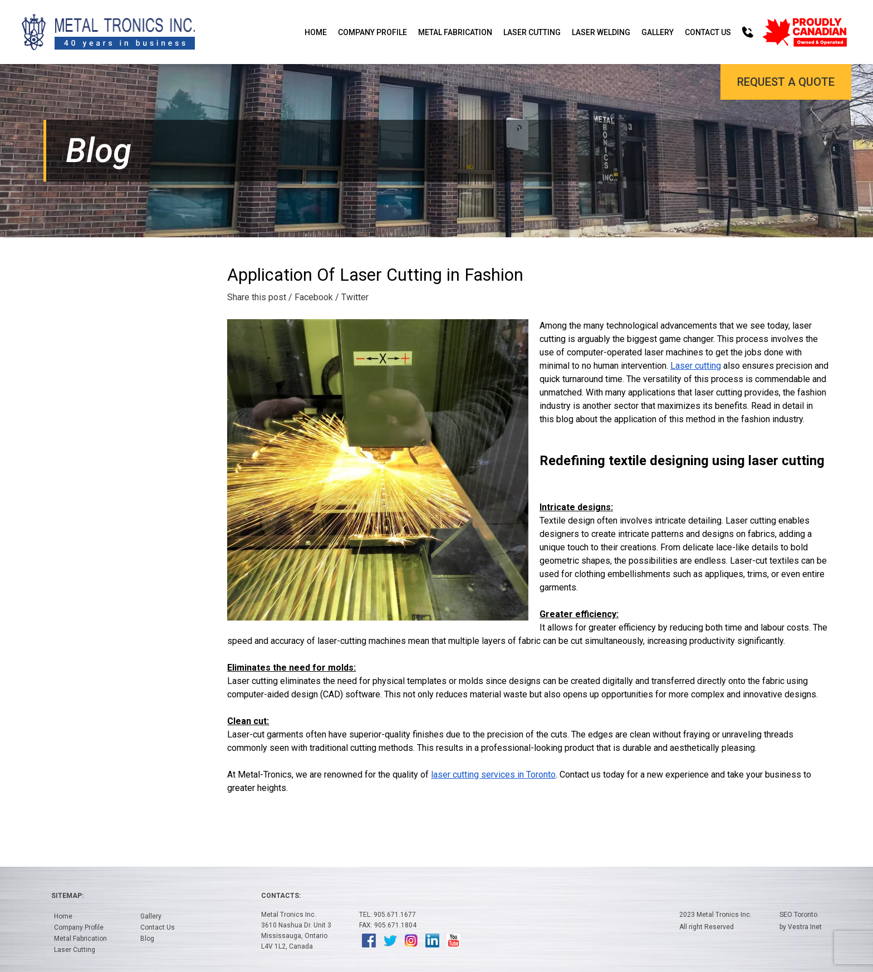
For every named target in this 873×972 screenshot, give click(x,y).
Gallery (657, 32)
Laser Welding (601, 32)
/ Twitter (352, 297)
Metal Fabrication (455, 32)
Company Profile (372, 32)
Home (316, 32)
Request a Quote (786, 82)
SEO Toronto (798, 915)
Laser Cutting (532, 32)
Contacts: (281, 896)
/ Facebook (310, 297)
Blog (147, 938)
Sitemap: (67, 896)
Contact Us (708, 32)
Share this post (256, 297)
